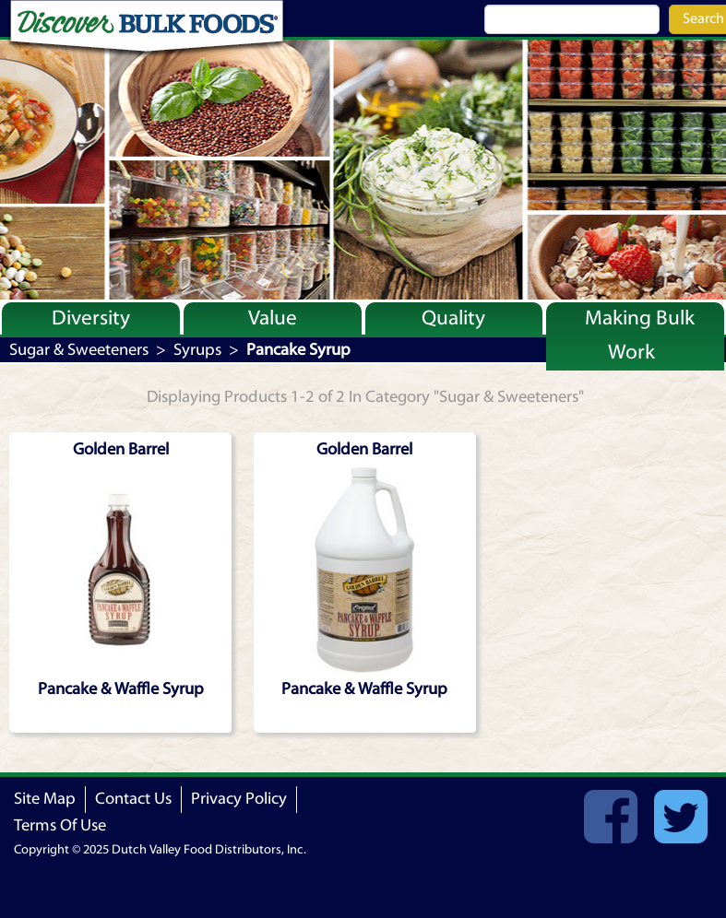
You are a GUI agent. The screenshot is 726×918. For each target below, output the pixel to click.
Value (272, 318)
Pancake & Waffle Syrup (121, 689)
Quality (453, 318)
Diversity (91, 318)
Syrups (197, 349)
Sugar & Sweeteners (79, 349)
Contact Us (133, 798)
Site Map (45, 798)
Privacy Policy (239, 798)
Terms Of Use (60, 825)
